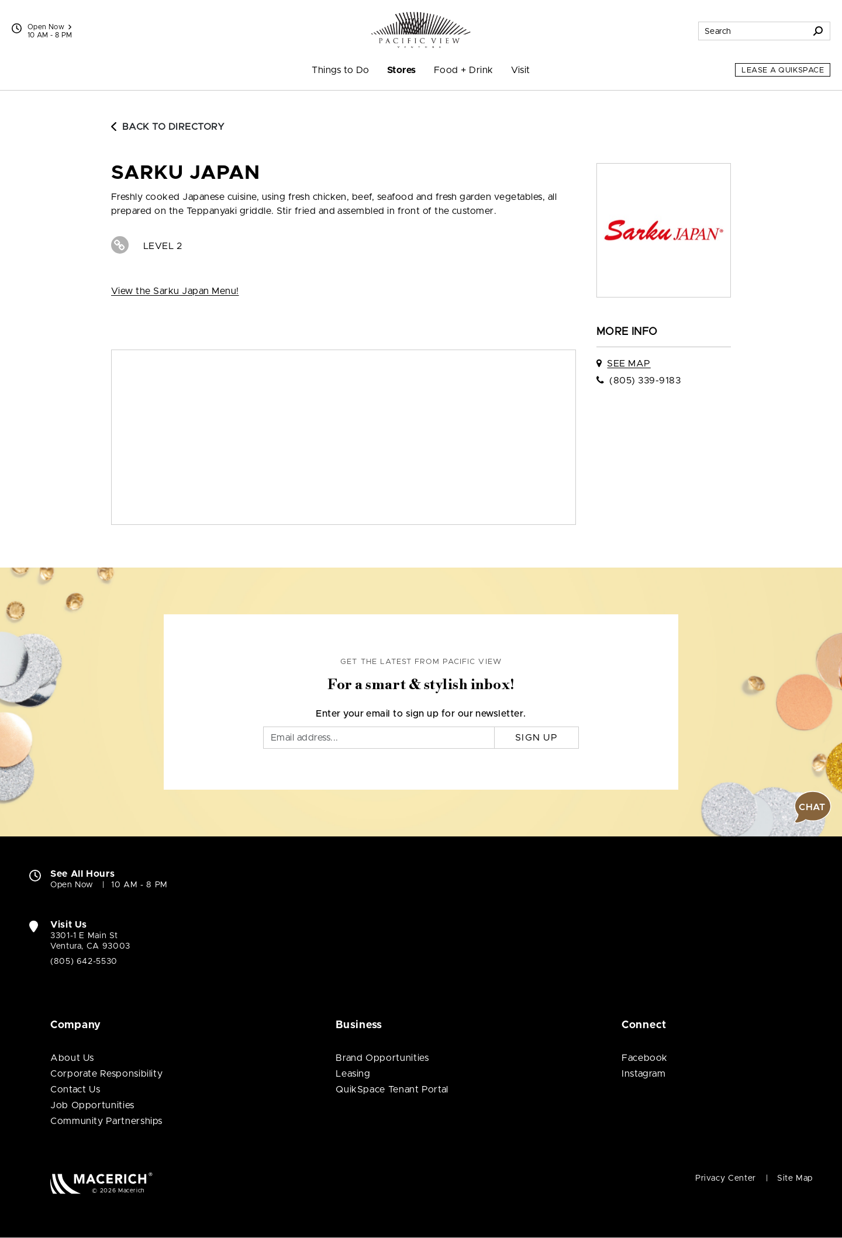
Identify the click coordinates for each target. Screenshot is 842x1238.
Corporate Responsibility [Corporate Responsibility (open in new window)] (106, 1073)
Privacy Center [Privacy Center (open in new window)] (725, 1178)
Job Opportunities (92, 1105)
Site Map (795, 1178)
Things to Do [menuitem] (341, 70)
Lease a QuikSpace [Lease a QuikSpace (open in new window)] (782, 70)
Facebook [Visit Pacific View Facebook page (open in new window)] (645, 1058)
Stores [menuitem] (401, 70)
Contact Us (75, 1089)
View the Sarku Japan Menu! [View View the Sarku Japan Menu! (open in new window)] (175, 291)
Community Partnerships (106, 1121)
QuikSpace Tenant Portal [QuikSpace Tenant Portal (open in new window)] (392, 1089)
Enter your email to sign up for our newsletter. (421, 713)
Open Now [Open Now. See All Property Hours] (72, 885)
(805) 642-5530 (84, 961)
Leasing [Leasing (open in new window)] (353, 1073)
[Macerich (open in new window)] (101, 1182)
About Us (72, 1058)
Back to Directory (168, 127)
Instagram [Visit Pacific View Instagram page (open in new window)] (644, 1073)
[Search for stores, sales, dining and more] (752, 31)
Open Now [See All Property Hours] (49, 26)
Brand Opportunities (382, 1058)
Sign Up (536, 737)
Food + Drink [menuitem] (464, 70)
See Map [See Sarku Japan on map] (628, 363)
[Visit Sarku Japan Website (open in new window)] (120, 245)
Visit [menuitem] (520, 70)
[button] (812, 807)
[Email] (379, 738)
